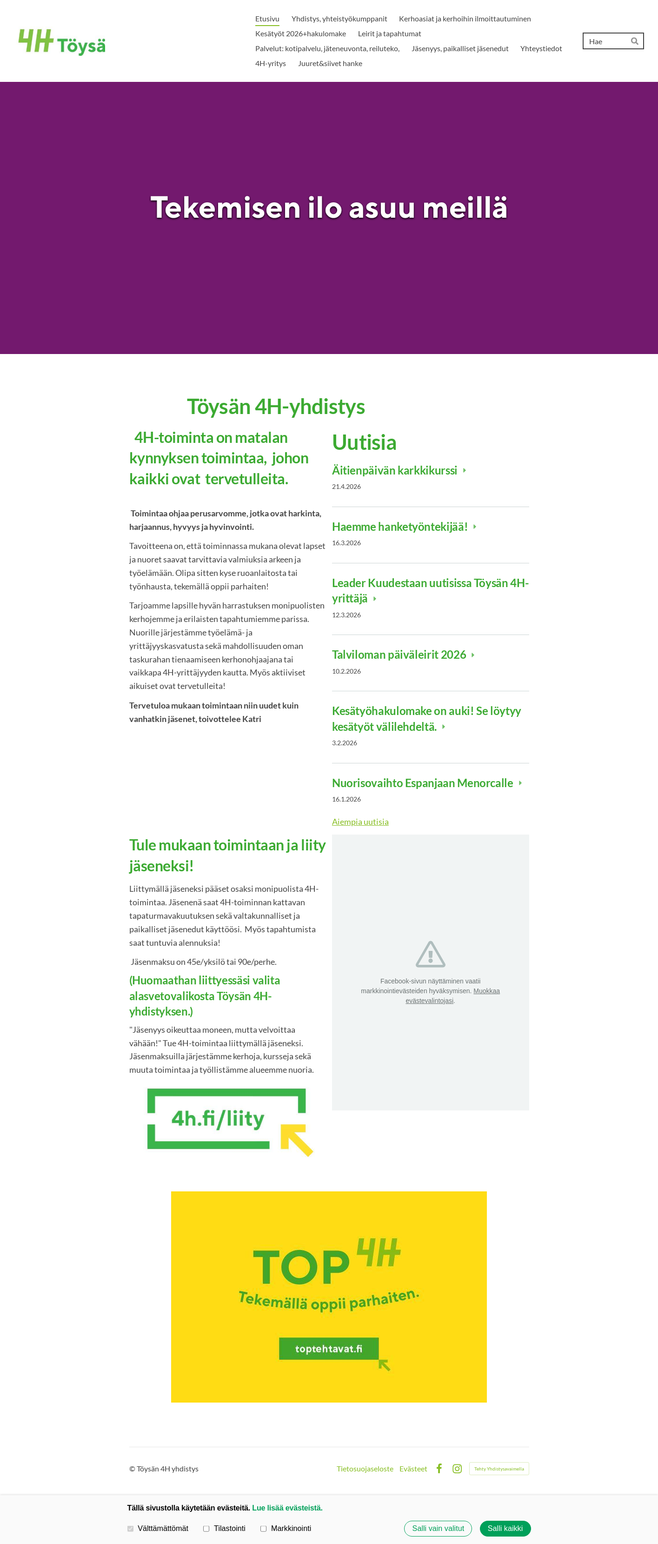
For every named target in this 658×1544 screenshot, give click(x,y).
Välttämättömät (158, 1528)
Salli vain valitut (438, 1528)
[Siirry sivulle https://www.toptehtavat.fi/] (329, 1297)
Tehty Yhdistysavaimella (499, 1468)
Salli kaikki (505, 1528)
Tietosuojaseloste (365, 1468)
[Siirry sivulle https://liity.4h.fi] (227, 1121)
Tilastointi (224, 1528)
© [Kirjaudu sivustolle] (133, 1468)
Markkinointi (285, 1528)
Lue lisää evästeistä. (287, 1508)
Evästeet (413, 1468)
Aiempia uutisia (360, 821)
